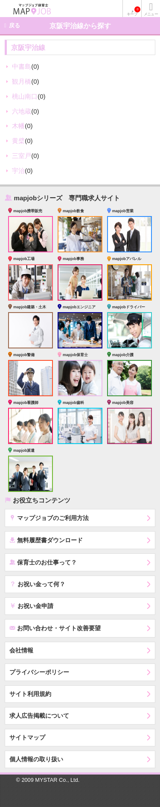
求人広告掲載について (39, 715)
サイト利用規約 (30, 693)
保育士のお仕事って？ (43, 562)
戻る (14, 25)
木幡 (18, 125)
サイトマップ (27, 737)
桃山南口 (25, 96)
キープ (133, 11)
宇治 (18, 170)
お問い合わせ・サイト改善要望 (55, 628)
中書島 (21, 66)
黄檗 (18, 140)
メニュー (150, 14)
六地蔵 (21, 111)
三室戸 (21, 155)
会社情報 (21, 650)
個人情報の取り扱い (36, 759)
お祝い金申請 (31, 605)
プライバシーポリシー (39, 672)
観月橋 (21, 81)
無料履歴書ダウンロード (46, 540)
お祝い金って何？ (37, 584)
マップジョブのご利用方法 (49, 517)
